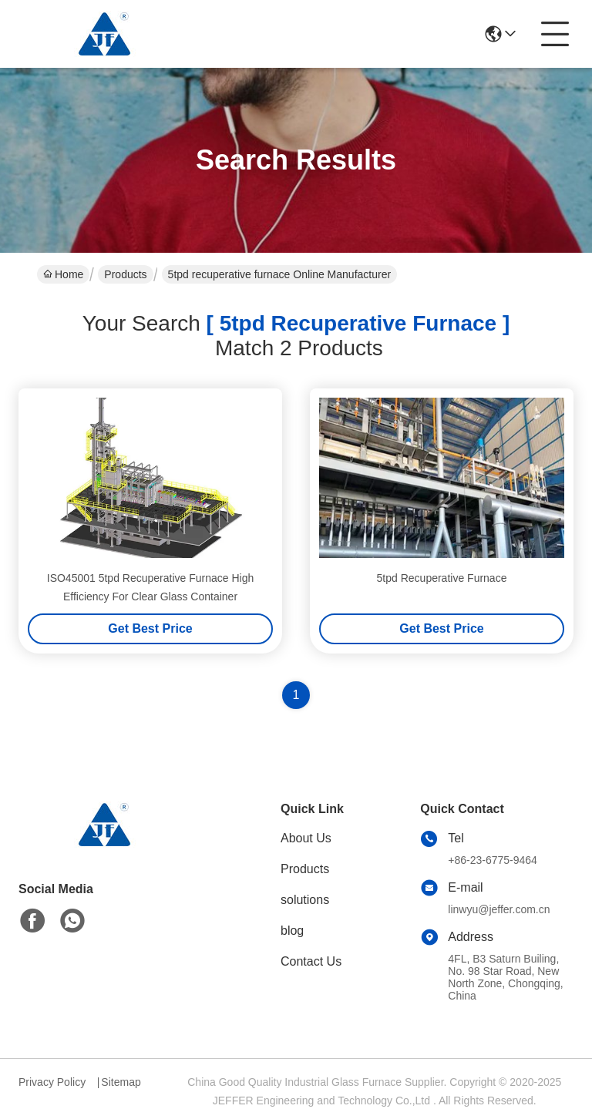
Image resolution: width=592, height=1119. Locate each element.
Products (125, 274)
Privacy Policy (52, 1082)
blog (292, 930)
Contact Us (311, 961)
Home (63, 274)
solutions (305, 899)
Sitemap (120, 1082)
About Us (306, 838)
